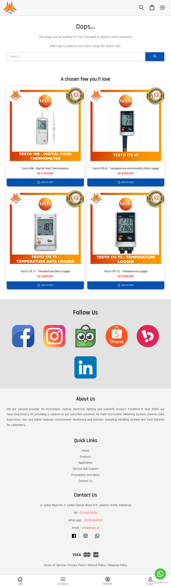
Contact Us (85, 481)
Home (85, 451)
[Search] (76, 56)
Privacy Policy (77, 565)
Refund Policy (96, 565)
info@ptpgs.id (90, 528)
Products (85, 457)
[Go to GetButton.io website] (160, 582)
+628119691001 (93, 520)
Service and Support (86, 469)
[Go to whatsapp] (160, 573)
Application (85, 463)
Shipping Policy (117, 565)
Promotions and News (85, 475)
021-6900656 (88, 513)
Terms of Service (55, 565)
